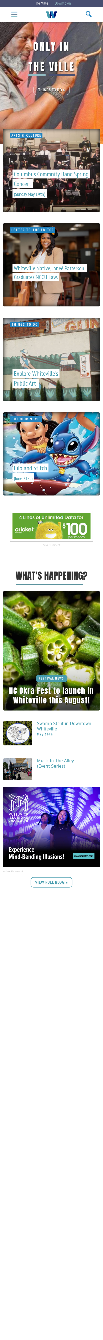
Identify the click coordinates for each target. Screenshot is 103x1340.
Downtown (63, 3)
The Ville (41, 3)
